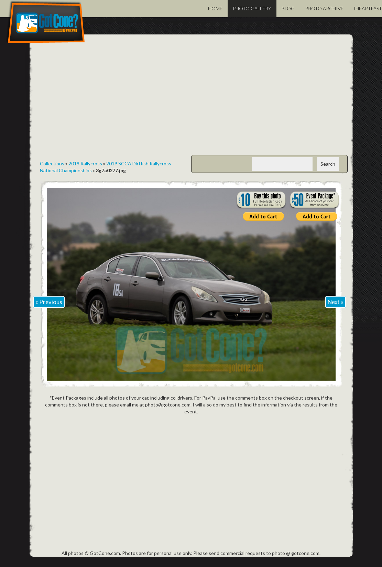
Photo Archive (324, 8)
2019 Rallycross (85, 163)
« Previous (48, 302)
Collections (52, 163)
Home (215, 8)
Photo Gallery (252, 8)
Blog (288, 8)
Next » (335, 302)
